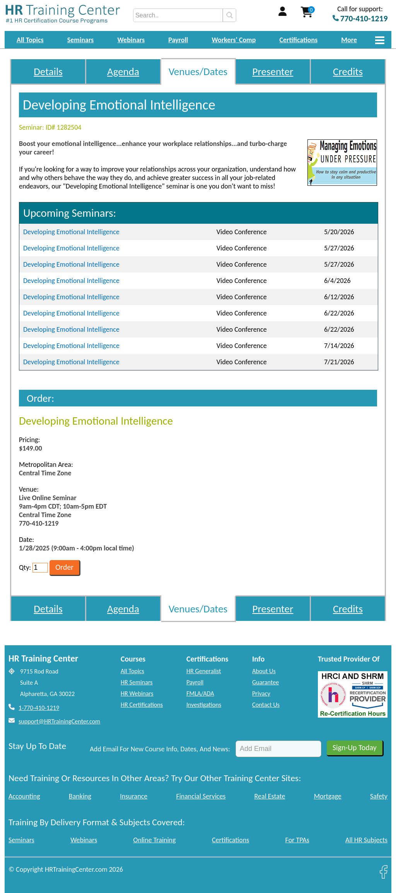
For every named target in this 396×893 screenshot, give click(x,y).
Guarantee (265, 682)
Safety (378, 796)
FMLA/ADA (200, 693)
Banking (80, 796)
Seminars (80, 40)
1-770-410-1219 (39, 707)
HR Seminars (137, 682)
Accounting (24, 796)
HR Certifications (142, 704)
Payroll (178, 40)
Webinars (131, 40)
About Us (264, 671)
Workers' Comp (234, 40)
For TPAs (297, 840)
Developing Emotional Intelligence (71, 232)
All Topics (30, 40)
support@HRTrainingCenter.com (59, 721)
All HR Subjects (366, 840)
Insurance (133, 796)
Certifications (299, 40)
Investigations (203, 704)
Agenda (123, 71)
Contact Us (266, 704)
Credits (348, 71)
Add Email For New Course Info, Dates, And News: (160, 749)
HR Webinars (137, 693)
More (349, 40)
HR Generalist (203, 671)
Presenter (273, 71)
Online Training (154, 840)
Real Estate (269, 796)
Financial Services (200, 796)
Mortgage (327, 796)
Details (48, 71)
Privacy (261, 693)
